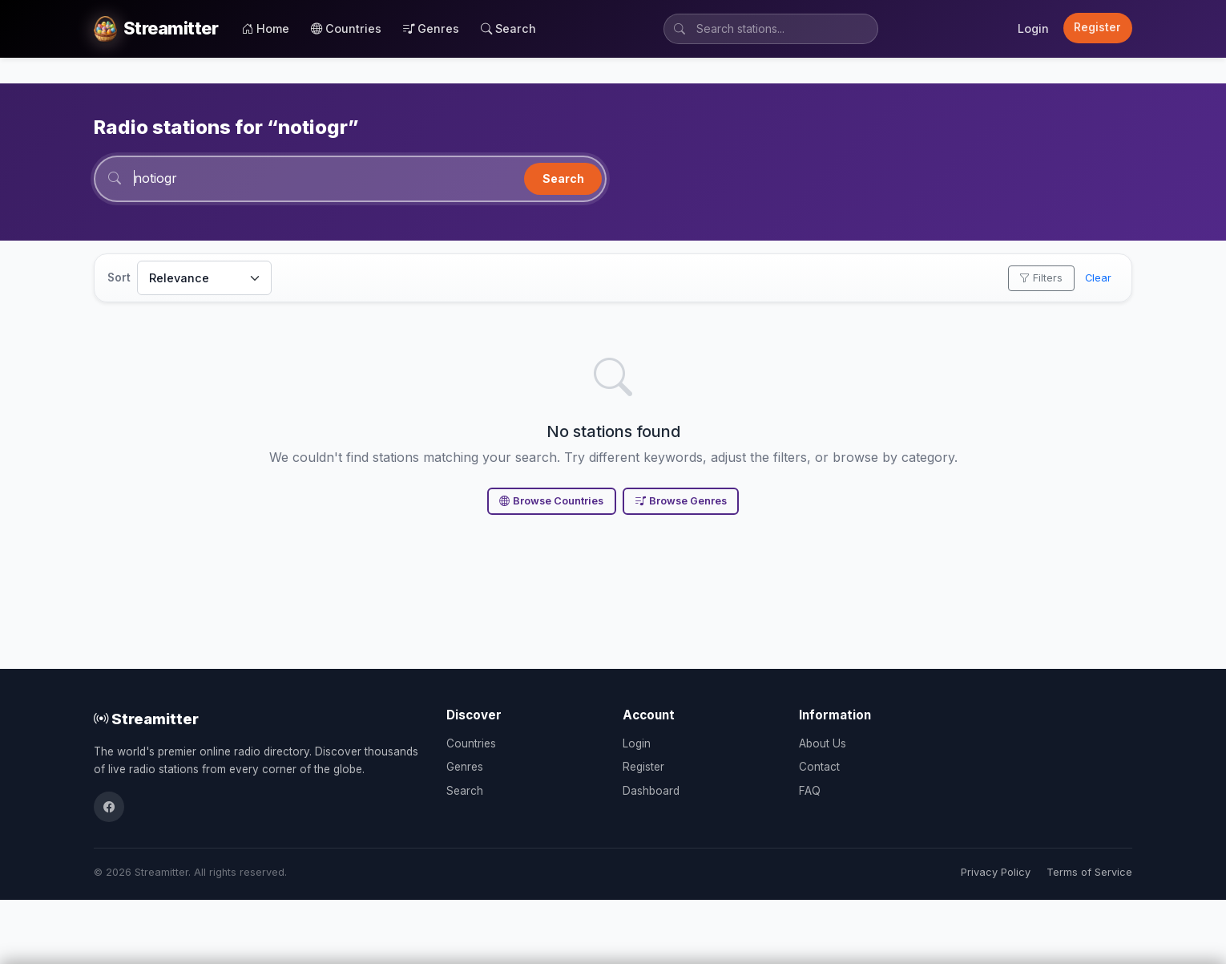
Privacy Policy (995, 872)
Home (265, 28)
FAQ (810, 790)
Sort (119, 277)
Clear (1098, 278)
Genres (431, 28)
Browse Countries (551, 501)
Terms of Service (1089, 872)
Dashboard (651, 790)
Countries (346, 28)
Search (508, 28)
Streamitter (146, 718)
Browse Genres (681, 501)
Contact (819, 766)
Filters (1041, 278)
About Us (822, 743)
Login (1033, 28)
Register (1097, 27)
